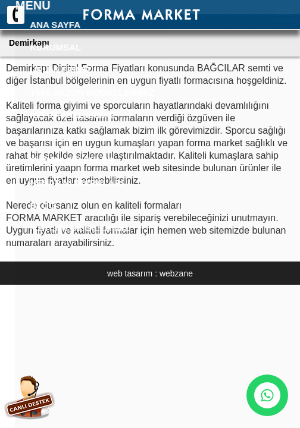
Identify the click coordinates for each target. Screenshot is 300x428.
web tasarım (129, 273)
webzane (176, 273)
